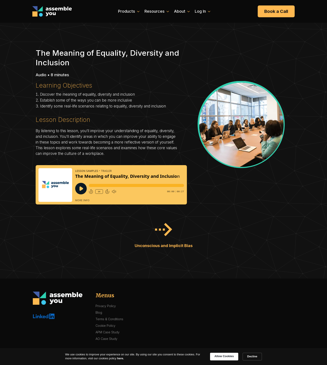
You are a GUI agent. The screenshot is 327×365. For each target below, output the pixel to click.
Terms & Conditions (109, 319)
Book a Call (276, 11)
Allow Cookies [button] (224, 356)
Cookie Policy (105, 325)
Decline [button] (252, 356)
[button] (128, 11)
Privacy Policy (106, 306)
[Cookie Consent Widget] (163, 356)
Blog (99, 312)
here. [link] (120, 358)
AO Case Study (106, 339)
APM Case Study (108, 332)
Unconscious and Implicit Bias (164, 245)
